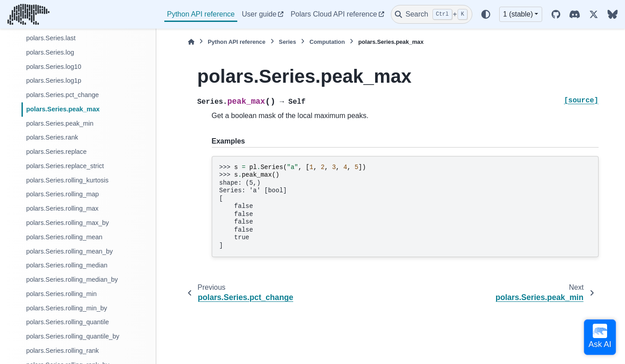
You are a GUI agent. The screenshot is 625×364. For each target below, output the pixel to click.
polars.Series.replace (56, 151)
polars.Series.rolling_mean (64, 237)
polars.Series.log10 (53, 66)
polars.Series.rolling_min (61, 293)
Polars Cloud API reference (334, 14)
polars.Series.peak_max (62, 109)
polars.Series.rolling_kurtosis (67, 180)
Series (287, 41)
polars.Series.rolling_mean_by (69, 251)
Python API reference (201, 14)
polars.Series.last (50, 38)
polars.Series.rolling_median (66, 265)
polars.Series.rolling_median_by (72, 279)
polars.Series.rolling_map (62, 194)
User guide (259, 14)
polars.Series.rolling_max (62, 208)
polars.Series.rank (52, 137)
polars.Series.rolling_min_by (66, 308)
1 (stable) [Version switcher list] (518, 14)
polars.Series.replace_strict (65, 165)
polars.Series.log (50, 52)
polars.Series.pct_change (62, 94)
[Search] (431, 14)
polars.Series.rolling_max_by (67, 222)
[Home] (191, 42)
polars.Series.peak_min (59, 123)
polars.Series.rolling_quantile (67, 322)
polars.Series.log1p (53, 80)
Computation (327, 41)
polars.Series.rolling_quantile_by (72, 336)
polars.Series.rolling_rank (62, 350)
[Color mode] (485, 14)
